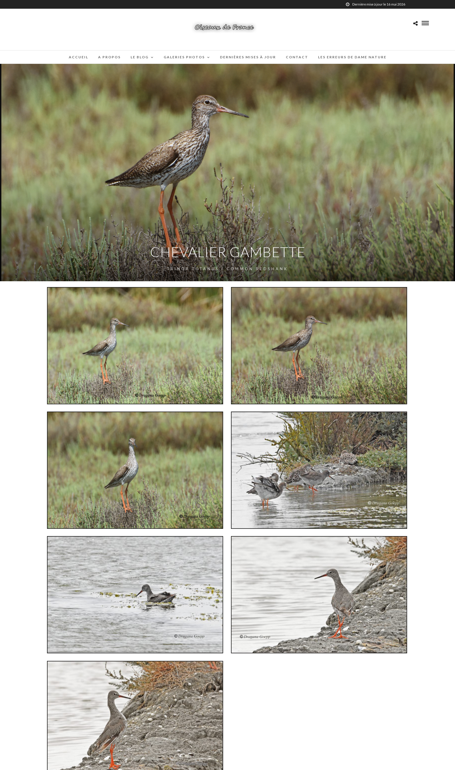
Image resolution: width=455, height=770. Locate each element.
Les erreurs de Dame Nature (352, 57)
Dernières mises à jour (248, 57)
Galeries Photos (184, 57)
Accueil (78, 57)
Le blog (140, 57)
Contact (297, 57)
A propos (109, 57)
